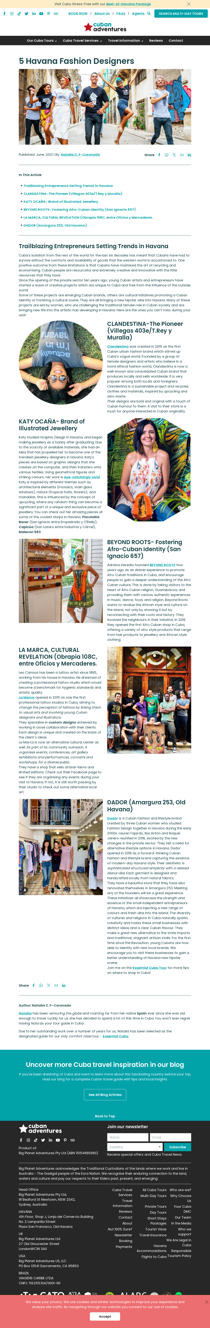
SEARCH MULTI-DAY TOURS (181, 13)
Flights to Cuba (154, 1256)
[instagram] (11, 12)
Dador (112, 818)
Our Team (183, 1217)
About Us (102, 13)
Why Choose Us (180, 1198)
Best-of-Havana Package (128, 4)
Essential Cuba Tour (150, 967)
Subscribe (177, 1147)
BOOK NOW (78, 13)
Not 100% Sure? (120, 1229)
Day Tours (158, 1212)
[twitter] (26, 12)
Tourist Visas (156, 1229)
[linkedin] (34, 12)
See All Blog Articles (105, 1094)
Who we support (184, 1231)
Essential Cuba (115, 1036)
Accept (105, 1316)
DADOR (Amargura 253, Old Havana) (55, 225)
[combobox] (135, 1147)
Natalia (25, 1013)
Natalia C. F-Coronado (80, 154)
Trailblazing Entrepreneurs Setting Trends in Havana (68, 185)
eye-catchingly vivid (82, 477)
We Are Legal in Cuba (178, 1242)
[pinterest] (48, 12)
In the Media (181, 1223)
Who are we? (180, 1190)
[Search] (149, 13)
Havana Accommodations (152, 1248)
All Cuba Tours (155, 1190)
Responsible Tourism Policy (179, 1253)
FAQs (120, 13)
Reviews (125, 1211)
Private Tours (156, 1206)
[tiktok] (19, 12)
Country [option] (116, 1147)
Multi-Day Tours (154, 1195)
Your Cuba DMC (182, 1209)
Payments (124, 1246)
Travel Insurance (153, 1235)
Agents (138, 13)
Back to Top (105, 1116)
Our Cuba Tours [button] (40, 40)
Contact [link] (176, 40)
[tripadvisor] (56, 12)
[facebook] (4, 12)
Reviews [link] (156, 40)
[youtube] (41, 12)
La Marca (26, 697)
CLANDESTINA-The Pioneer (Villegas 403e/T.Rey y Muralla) (73, 193)
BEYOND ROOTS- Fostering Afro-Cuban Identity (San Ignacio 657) (80, 209)
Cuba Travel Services (122, 1192)
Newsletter (123, 1235)
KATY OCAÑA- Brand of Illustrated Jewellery (61, 201)
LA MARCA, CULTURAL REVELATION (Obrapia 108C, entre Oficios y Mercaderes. (88, 217)
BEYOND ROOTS (162, 565)
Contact (125, 1217)
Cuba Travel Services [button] (81, 40)
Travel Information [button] (124, 40)
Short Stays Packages (157, 1221)
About (127, 1223)
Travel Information (122, 1203)
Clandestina (118, 346)
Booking (125, 1241)
